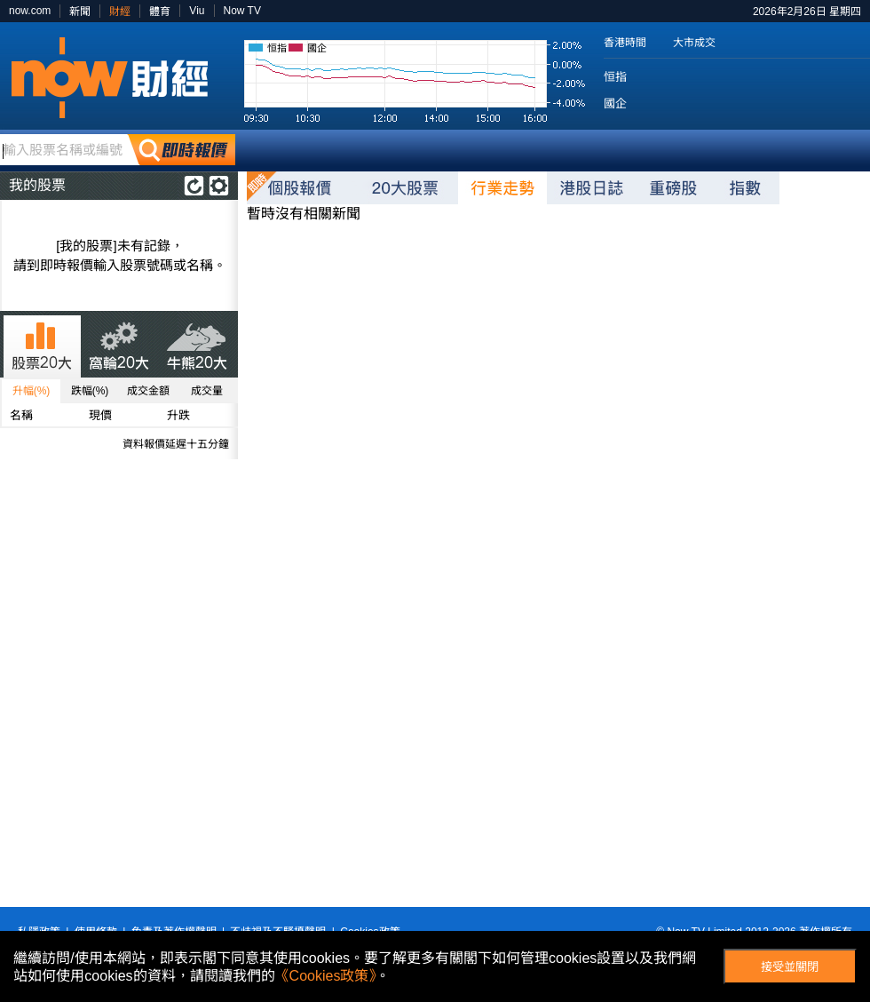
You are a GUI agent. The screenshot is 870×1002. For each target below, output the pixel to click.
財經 (119, 11)
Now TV (242, 10)
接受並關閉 (790, 967)
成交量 (207, 391)
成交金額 (148, 391)
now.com (30, 10)
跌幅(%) (90, 391)
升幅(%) (31, 391)
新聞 (80, 11)
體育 (159, 11)
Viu (196, 10)
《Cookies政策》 (325, 975)
